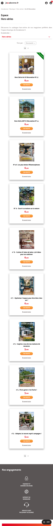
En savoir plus (5, 33)
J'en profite (26, 85)
